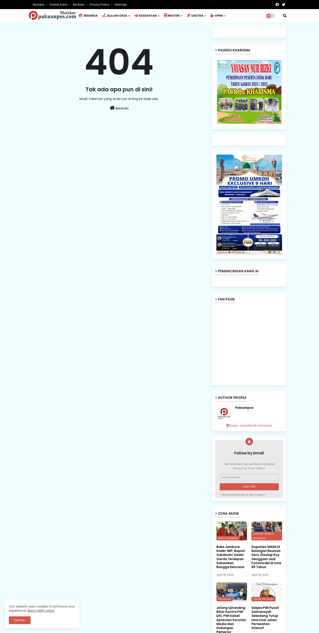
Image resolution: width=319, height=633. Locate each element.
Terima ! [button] (19, 620)
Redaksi (39, 4)
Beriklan (79, 4)
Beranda (119, 108)
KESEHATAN (145, 16)
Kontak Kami (59, 4)
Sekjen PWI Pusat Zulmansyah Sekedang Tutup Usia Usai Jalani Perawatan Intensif (265, 618)
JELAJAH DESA (114, 16)
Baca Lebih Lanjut (41, 610)
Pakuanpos (244, 408)
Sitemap (121, 4)
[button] (284, 15)
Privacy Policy (100, 4)
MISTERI (172, 16)
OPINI (216, 16)
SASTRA (195, 16)
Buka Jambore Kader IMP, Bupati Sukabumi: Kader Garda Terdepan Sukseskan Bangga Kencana (230, 557)
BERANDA (87, 16)
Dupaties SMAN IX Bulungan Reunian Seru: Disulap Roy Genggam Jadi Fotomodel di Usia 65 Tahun (266, 557)
